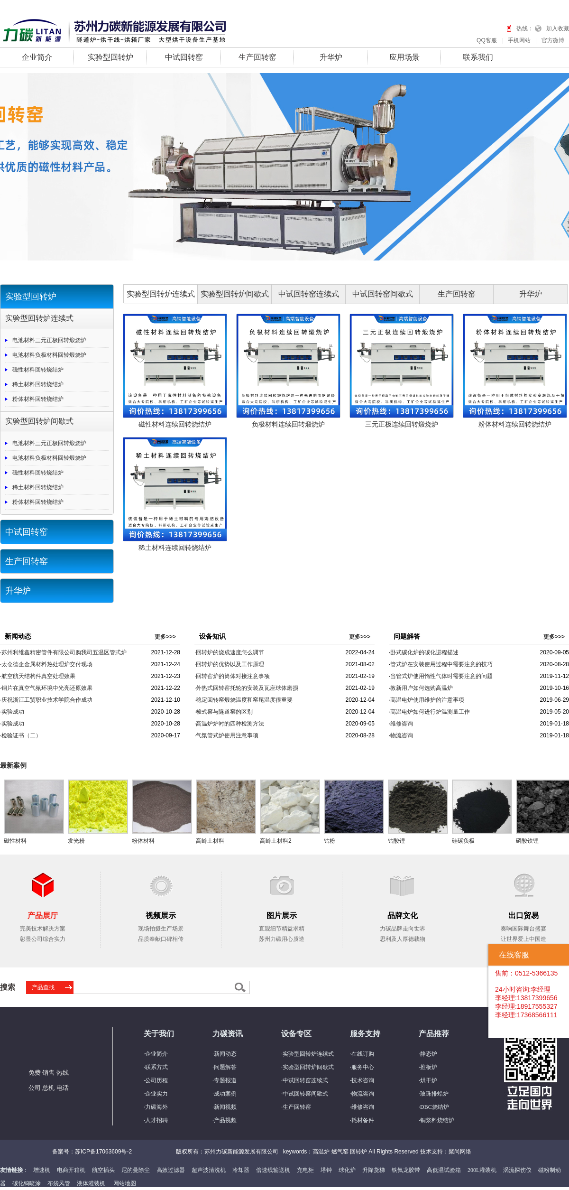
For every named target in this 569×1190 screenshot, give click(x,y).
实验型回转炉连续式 (39, 318)
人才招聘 (156, 1120)
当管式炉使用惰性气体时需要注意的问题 (441, 676)
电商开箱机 (71, 1170)
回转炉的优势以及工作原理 (230, 664)
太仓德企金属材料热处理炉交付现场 (46, 664)
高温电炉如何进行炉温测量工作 (430, 711)
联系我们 (478, 57)
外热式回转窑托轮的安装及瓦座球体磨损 (247, 688)
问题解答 (225, 1067)
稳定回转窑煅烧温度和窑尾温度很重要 (244, 700)
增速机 (41, 1170)
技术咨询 (362, 1080)
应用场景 (404, 57)
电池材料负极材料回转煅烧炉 (49, 355)
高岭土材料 (210, 840)
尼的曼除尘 (135, 1170)
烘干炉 (428, 1080)
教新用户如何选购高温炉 (421, 688)
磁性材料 (15, 840)
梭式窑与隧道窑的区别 (224, 711)
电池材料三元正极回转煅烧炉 (49, 340)
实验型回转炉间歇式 (39, 421)
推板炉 (428, 1067)
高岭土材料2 (276, 840)
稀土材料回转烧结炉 (38, 384)
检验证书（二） (21, 735)
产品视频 (225, 1120)
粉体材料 (143, 840)
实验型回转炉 (110, 57)
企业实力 (156, 1093)
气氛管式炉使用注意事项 (227, 735)
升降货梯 (373, 1170)
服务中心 (362, 1067)
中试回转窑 (184, 57)
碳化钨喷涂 (26, 1183)
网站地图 (124, 1183)
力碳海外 (156, 1107)
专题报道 (225, 1080)
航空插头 (103, 1170)
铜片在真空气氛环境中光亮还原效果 (46, 688)
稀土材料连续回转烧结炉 (174, 547)
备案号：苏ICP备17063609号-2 (92, 1151)
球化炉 (347, 1170)
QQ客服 (487, 40)
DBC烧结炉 (434, 1107)
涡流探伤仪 (517, 1170)
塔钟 (326, 1170)
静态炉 (428, 1054)
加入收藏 (557, 28)
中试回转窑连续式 (308, 294)
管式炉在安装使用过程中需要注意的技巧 (441, 664)
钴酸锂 (396, 840)
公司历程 (156, 1080)
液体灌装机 (91, 1183)
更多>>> (165, 636)
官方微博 (552, 40)
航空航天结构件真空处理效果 (38, 676)
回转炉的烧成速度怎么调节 (230, 652)
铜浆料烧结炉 (437, 1120)
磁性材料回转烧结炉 (38, 369)
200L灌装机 (482, 1170)
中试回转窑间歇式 (382, 294)
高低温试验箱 (444, 1170)
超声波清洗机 (209, 1170)
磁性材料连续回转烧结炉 (174, 424)
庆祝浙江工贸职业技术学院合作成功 (46, 700)
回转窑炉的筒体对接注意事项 (233, 676)
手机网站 (519, 40)
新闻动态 (225, 1054)
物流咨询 (401, 735)
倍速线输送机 (273, 1170)
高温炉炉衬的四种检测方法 (230, 723)
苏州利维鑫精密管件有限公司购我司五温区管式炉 (64, 652)
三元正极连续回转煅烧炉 (401, 424)
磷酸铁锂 (527, 840)
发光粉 (76, 840)
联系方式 (156, 1067)
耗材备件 (362, 1120)
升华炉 (331, 57)
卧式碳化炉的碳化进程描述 (424, 652)
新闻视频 (225, 1107)
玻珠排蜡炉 (434, 1093)
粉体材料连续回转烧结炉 (514, 424)
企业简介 (37, 57)
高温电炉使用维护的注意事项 (427, 700)
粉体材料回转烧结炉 (38, 399)
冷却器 (240, 1170)
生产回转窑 (257, 57)
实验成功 (12, 711)
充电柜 (305, 1170)
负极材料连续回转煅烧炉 (288, 424)
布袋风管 (58, 1183)
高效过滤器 (170, 1170)
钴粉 (329, 840)
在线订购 (362, 1054)
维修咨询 (401, 723)
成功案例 (225, 1093)
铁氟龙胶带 (406, 1170)
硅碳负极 (463, 840)
